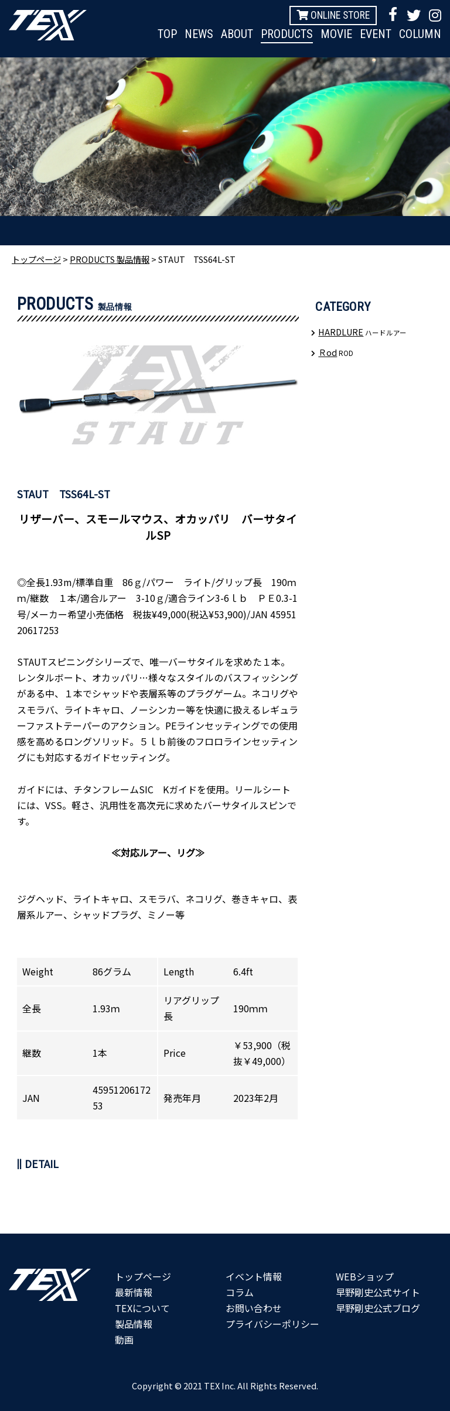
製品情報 (133, 1324)
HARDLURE (340, 332)
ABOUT (237, 34)
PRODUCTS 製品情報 (109, 259)
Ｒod (327, 352)
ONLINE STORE (333, 15)
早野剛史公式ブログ (378, 1308)
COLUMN (420, 34)
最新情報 (133, 1292)
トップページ (36, 259)
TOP (167, 34)
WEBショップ (364, 1276)
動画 (124, 1340)
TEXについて (142, 1308)
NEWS (199, 34)
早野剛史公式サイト (378, 1292)
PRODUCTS (287, 34)
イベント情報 (254, 1276)
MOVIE (336, 34)
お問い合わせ (254, 1308)
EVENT (375, 34)
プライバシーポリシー (272, 1324)
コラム (240, 1292)
